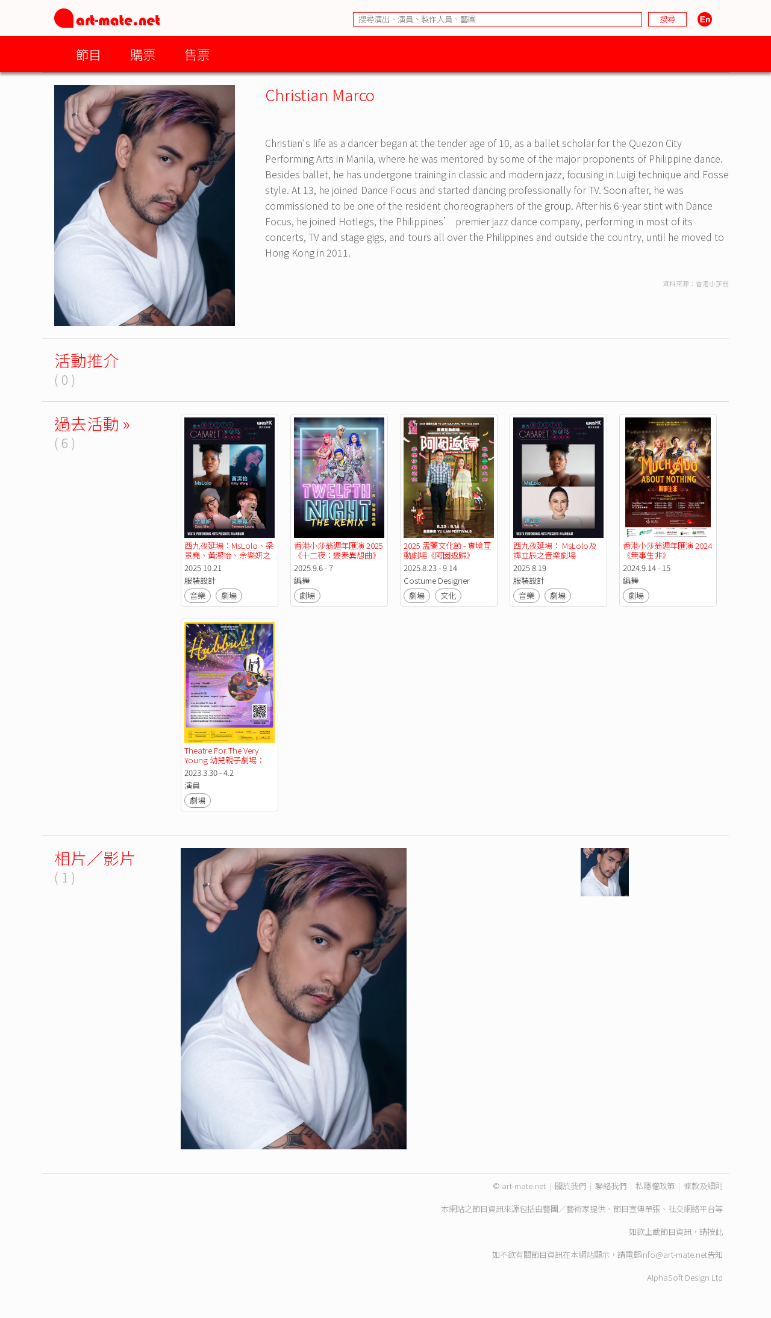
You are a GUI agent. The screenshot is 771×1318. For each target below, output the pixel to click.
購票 (142, 54)
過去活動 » (92, 423)
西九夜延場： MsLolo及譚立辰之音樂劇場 (554, 550)
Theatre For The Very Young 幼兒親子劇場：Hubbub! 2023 (224, 760)
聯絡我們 (610, 1186)
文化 (448, 595)
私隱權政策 (655, 1186)
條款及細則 (703, 1186)
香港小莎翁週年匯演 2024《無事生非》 (667, 550)
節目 (88, 54)
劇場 (229, 595)
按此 (715, 1231)
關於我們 (570, 1186)
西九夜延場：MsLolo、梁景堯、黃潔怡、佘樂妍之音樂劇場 (228, 555)
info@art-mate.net (674, 1254)
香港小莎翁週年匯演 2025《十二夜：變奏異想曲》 (338, 550)
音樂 (197, 595)
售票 (197, 54)
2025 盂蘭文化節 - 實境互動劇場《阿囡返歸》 (447, 550)
